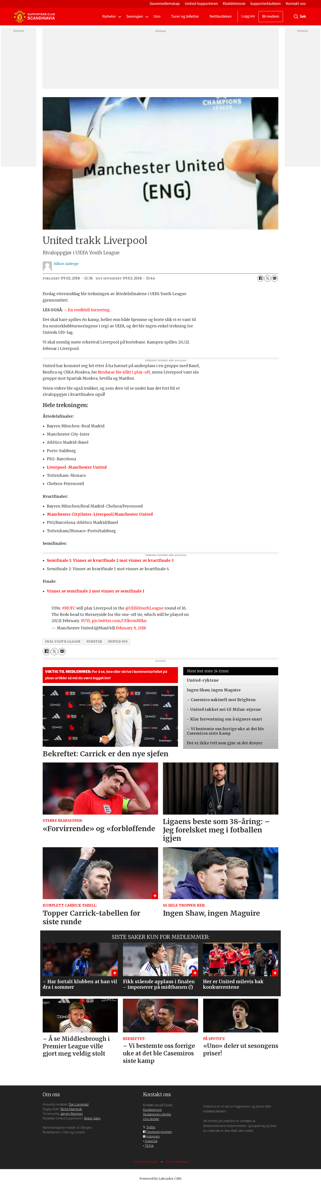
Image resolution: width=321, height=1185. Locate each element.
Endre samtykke (177, 1162)
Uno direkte (151, 1119)
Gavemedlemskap (165, 4)
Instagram (153, 1136)
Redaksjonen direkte (157, 1114)
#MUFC (68, 608)
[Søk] (296, 16)
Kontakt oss (296, 4)
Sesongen (134, 16)
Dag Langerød (78, 1104)
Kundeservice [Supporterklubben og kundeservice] (152, 1109)
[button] (270, 961)
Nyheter (109, 16)
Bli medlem (270, 16)
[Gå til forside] (34, 16)
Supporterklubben (265, 4)
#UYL (86, 620)
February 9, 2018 (131, 628)
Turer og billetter (185, 16)
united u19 (118, 641)
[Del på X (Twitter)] (267, 278)
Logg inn (248, 16)
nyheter (94, 641)
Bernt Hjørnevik (71, 1109)
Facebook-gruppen (159, 1132)
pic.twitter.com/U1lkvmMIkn (119, 620)
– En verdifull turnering (87, 310)
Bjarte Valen (92, 1118)
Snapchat (151, 1141)
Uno (157, 16)
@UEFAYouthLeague (144, 608)
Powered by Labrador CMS (160, 1179)
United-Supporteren (201, 4)
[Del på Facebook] (260, 278)
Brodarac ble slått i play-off (124, 372)
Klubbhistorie (234, 4)
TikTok (149, 1145)
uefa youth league (63, 641)
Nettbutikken (221, 16)
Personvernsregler (146, 1162)
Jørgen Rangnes (71, 1113)
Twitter (150, 1127)
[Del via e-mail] (274, 278)
